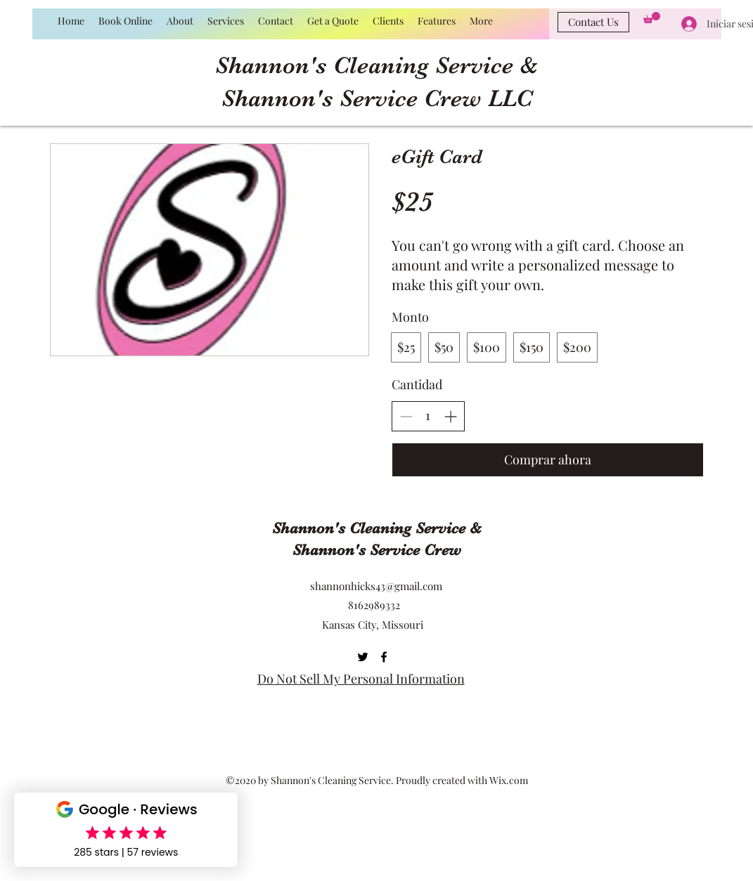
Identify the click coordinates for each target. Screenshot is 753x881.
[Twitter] (363, 657)
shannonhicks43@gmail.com (376, 586)
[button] (651, 17)
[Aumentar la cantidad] (450, 416)
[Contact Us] (593, 22)
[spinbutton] (428, 415)
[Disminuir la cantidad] (406, 416)
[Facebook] (384, 657)
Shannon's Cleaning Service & (376, 65)
